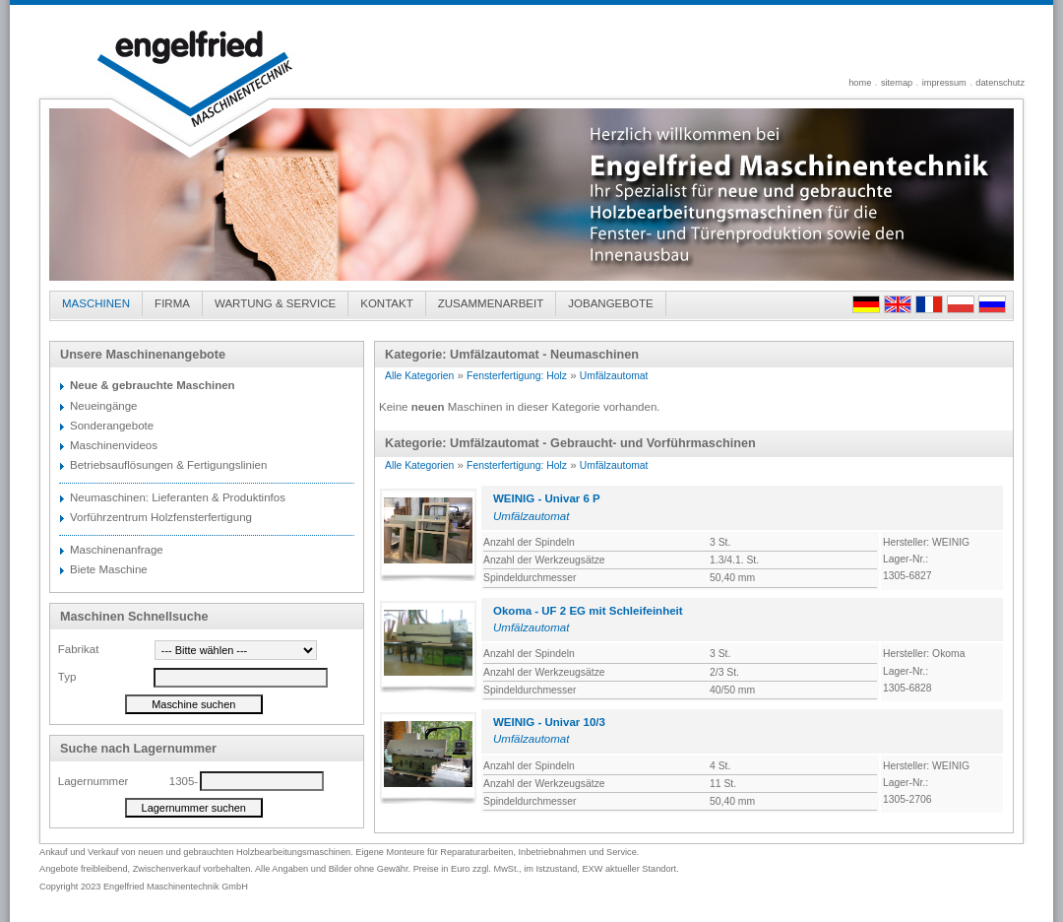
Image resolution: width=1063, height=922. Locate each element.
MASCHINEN (96, 303)
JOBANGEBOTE (610, 303)
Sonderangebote (112, 425)
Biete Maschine (109, 569)
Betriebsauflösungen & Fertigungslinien (168, 465)
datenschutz (1000, 83)
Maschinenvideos (113, 445)
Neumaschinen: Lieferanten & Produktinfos (177, 497)
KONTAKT (386, 303)
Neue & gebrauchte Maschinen (152, 385)
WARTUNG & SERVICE (275, 303)
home (859, 83)
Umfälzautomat (614, 375)
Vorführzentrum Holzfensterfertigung (161, 517)
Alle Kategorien (419, 375)
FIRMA (172, 303)
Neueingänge (104, 406)
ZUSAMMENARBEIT (491, 303)
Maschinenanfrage (116, 550)
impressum (944, 83)
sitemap (896, 83)
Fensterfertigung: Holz (517, 375)
